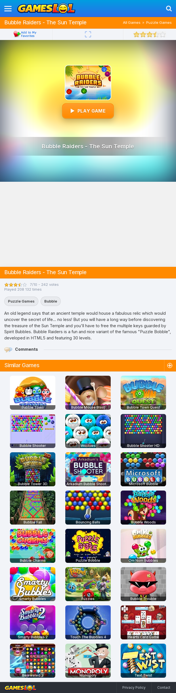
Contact (163, 687)
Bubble (50, 301)
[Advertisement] (88, 224)
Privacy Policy (134, 687)
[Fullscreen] (88, 34)
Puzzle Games (159, 22)
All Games (132, 22)
